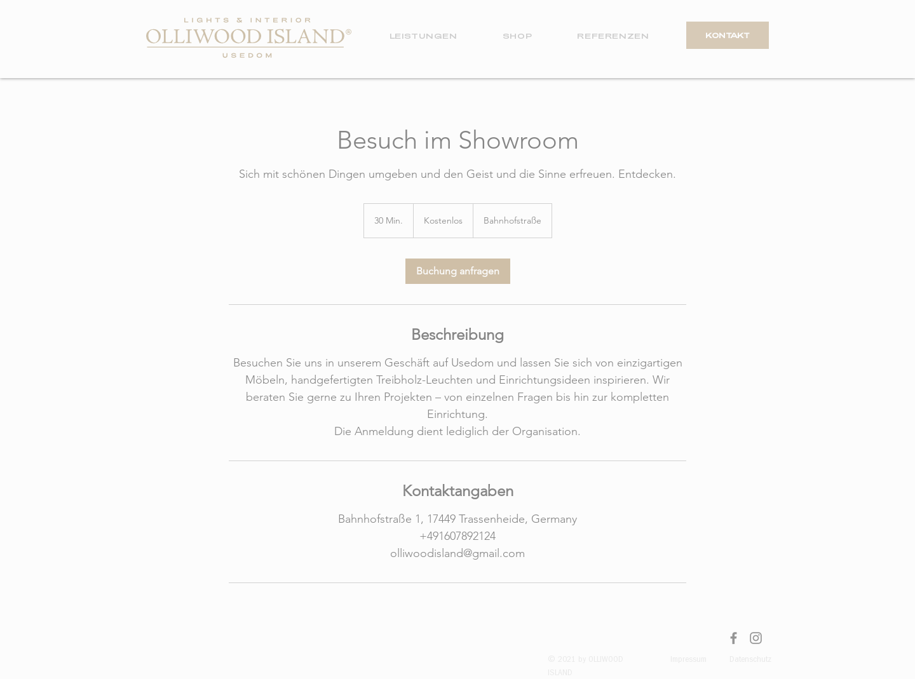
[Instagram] (756, 638)
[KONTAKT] (727, 35)
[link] (457, 271)
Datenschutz (750, 659)
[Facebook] (734, 638)
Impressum (688, 659)
